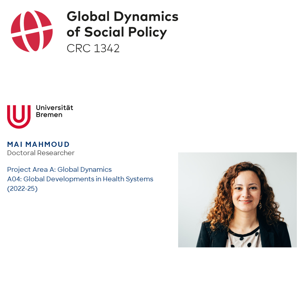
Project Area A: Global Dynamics (59, 169)
